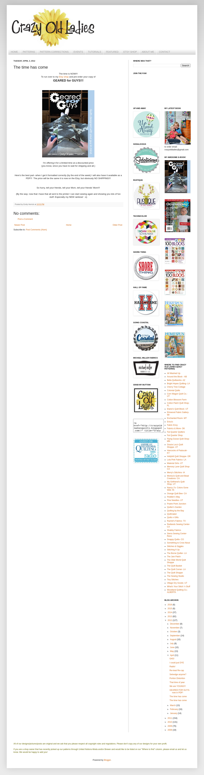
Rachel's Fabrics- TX (176, 521)
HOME (14, 51)
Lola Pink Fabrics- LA (176, 460)
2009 (170, 726)
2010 (170, 722)
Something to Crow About (178, 543)
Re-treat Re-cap (176, 670)
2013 (170, 616)
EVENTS (78, 51)
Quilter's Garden (174, 507)
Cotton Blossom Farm (177, 400)
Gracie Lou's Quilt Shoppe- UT (175, 445)
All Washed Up (173, 373)
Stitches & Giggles (175, 546)
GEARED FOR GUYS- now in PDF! (179, 691)
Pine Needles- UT (175, 500)
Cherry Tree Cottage (176, 387)
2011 (170, 718)
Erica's (170, 422)
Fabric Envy (172, 425)
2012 (170, 620)
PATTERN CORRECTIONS (54, 51)
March (173, 705)
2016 (170, 604)
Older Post (117, 225)
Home (68, 225)
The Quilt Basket (174, 566)
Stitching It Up (173, 550)
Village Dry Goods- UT (177, 583)
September (175, 635)
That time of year (177, 682)
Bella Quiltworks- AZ (176, 380)
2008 (170, 730)
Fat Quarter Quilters (176, 432)
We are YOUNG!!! (177, 686)
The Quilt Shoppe (175, 573)
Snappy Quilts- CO (175, 539)
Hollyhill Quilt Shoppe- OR (179, 456)
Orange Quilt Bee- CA (177, 493)
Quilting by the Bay (175, 510)
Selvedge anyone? (177, 674)
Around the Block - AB (177, 376)
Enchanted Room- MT (177, 418)
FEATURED (112, 51)
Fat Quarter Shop (175, 435)
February (174, 709)
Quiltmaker (172, 514)
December (175, 624)
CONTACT (164, 51)
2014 (170, 612)
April (172, 655)
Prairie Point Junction (176, 504)
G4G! (171, 658)
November (175, 628)
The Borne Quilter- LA (177, 553)
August (173, 639)
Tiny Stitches (173, 579)
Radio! (172, 666)
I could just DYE (176, 662)
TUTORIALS (94, 51)
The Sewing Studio (175, 576)
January (174, 713)
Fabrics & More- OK (176, 428)
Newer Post (19, 225)
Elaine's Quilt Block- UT (177, 409)
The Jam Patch (174, 556)
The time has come (178, 696)
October (174, 631)
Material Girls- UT (175, 463)
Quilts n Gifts (173, 517)
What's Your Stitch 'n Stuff (178, 586)
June (172, 647)
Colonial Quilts (173, 390)
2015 (170, 608)
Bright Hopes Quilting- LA (178, 383)
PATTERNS (29, 51)
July (172, 643)
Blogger (107, 760)
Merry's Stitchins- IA (176, 472)
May (172, 651)
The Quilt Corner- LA (176, 569)
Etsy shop (64, 76)
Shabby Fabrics (174, 530)
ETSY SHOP (130, 51)
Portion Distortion (177, 678)
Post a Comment (25, 219)
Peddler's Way (173, 497)
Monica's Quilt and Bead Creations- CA (178, 477)
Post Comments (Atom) (36, 230)
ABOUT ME (148, 51)
